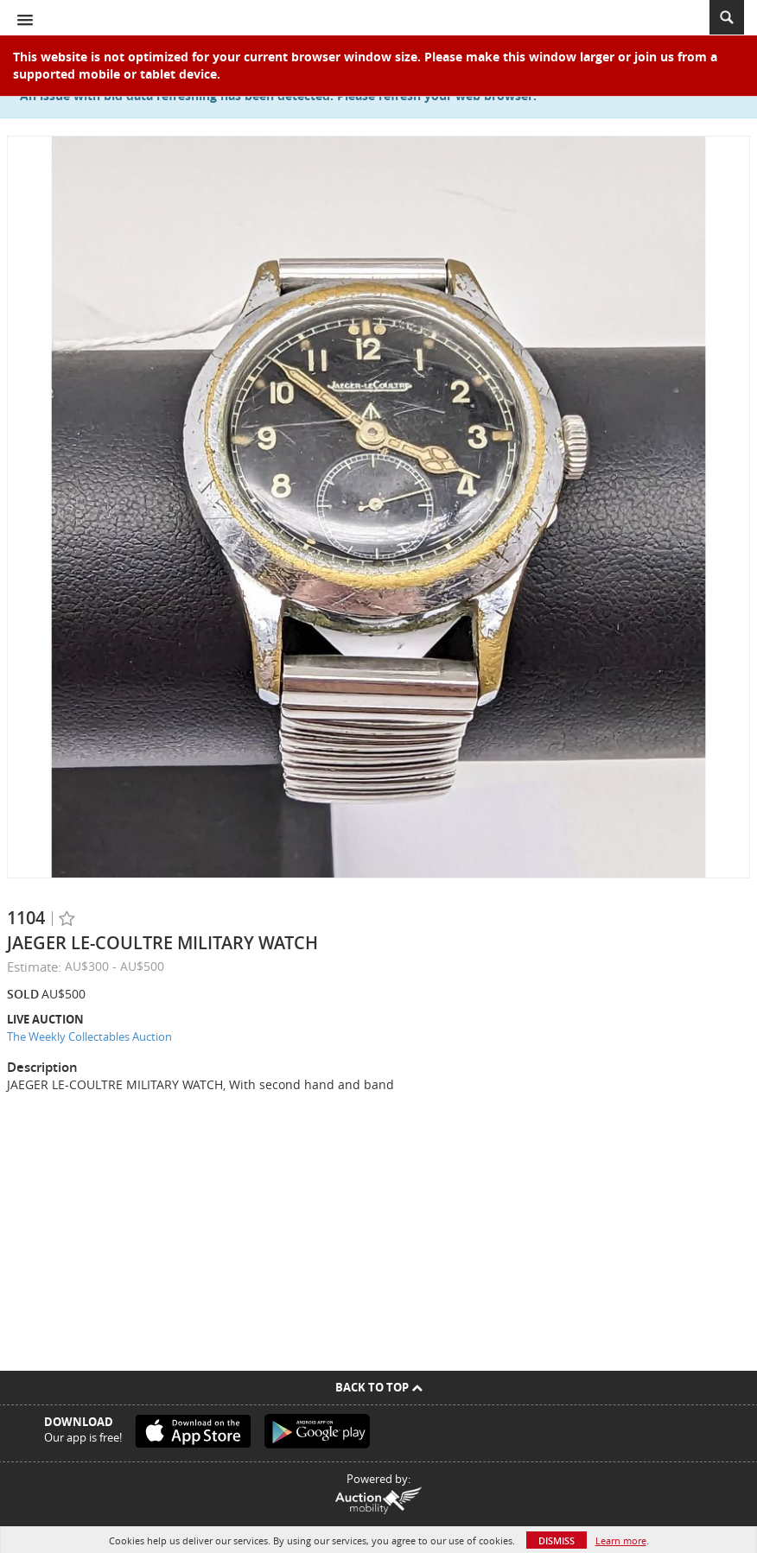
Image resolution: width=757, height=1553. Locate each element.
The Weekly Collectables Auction (89, 1036)
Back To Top (379, 1387)
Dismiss (556, 1540)
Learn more (620, 1540)
